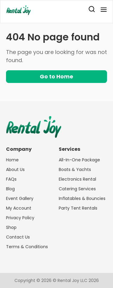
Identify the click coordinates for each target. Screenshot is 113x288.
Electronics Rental (77, 179)
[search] (92, 10)
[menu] (102, 10)
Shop (11, 227)
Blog (10, 189)
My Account (18, 208)
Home (12, 160)
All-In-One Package (79, 160)
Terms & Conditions (27, 247)
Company (19, 149)
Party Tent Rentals (78, 208)
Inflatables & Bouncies (82, 198)
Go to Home (56, 76)
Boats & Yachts (75, 169)
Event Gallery (19, 198)
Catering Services (77, 189)
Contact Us (18, 237)
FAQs (11, 179)
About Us (15, 169)
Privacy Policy (20, 218)
